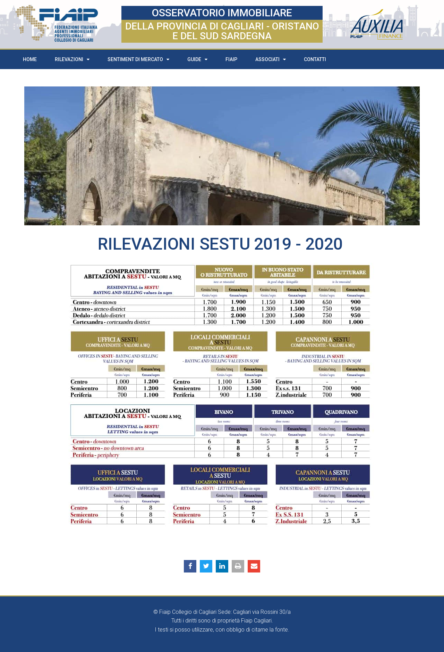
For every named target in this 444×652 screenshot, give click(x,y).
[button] (190, 566)
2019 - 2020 (298, 244)
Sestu (224, 244)
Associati (270, 59)
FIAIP (231, 59)
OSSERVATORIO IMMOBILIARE (222, 13)
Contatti (315, 59)
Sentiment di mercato (138, 59)
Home (30, 59)
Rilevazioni (72, 59)
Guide (197, 59)
